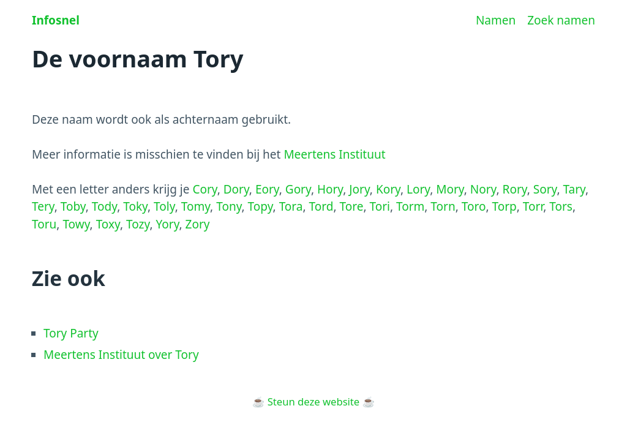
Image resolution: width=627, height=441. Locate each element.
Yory (167, 224)
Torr (533, 206)
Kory (388, 189)
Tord (321, 206)
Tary (574, 189)
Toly (164, 206)
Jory (359, 189)
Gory (298, 189)
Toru (44, 224)
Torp (504, 206)
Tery (43, 206)
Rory (515, 189)
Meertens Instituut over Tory (121, 355)
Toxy (108, 224)
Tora (291, 206)
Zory (198, 224)
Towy (75, 224)
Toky (135, 206)
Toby (73, 206)
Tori (379, 206)
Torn (442, 206)
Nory (483, 189)
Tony (228, 206)
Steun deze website (313, 401)
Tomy (195, 206)
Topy (260, 206)
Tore (351, 206)
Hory (330, 189)
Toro (474, 206)
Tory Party (71, 333)
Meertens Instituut (334, 154)
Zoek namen (561, 20)
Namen (496, 20)
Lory (418, 189)
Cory (204, 189)
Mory (450, 189)
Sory (545, 189)
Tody (104, 206)
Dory (236, 189)
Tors (561, 206)
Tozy (137, 224)
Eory (267, 189)
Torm (410, 206)
